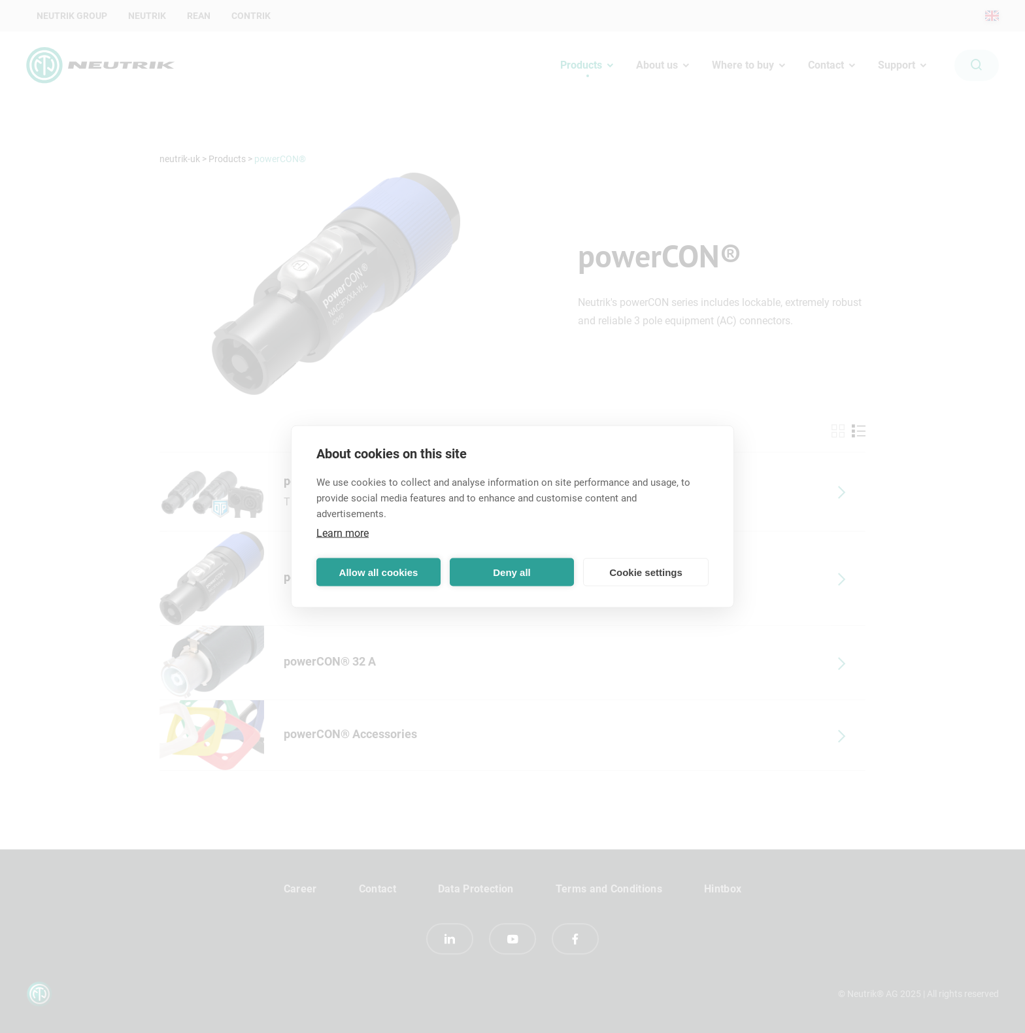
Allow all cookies (378, 571)
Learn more (342, 533)
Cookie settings (645, 571)
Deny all (512, 571)
